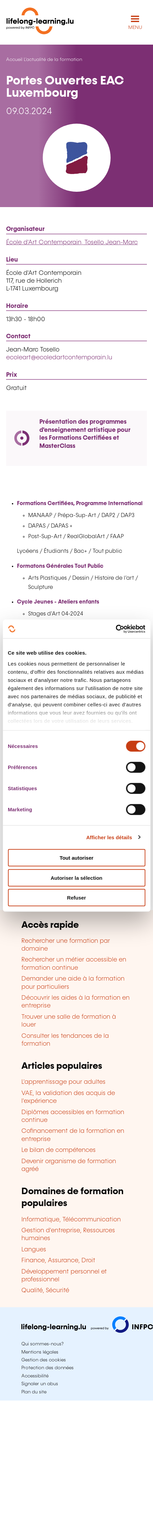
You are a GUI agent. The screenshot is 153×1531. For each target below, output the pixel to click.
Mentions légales (39, 1352)
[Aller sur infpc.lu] (87, 1331)
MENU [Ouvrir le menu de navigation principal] (135, 27)
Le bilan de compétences (58, 1150)
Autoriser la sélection (76, 877)
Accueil (14, 59)
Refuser (76, 898)
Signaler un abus (39, 1383)
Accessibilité (35, 1376)
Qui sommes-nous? (42, 1344)
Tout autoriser (77, 858)
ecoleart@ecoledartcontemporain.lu (59, 358)
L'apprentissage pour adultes (63, 1082)
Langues (33, 1250)
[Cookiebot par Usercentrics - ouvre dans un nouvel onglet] (115, 628)
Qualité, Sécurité (45, 1290)
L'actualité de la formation (53, 59)
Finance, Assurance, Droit (58, 1260)
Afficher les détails (109, 837)
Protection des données (47, 1367)
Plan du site (33, 1392)
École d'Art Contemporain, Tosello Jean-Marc (72, 242)
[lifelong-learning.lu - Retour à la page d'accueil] (40, 22)
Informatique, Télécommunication (71, 1220)
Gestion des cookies (43, 1360)
